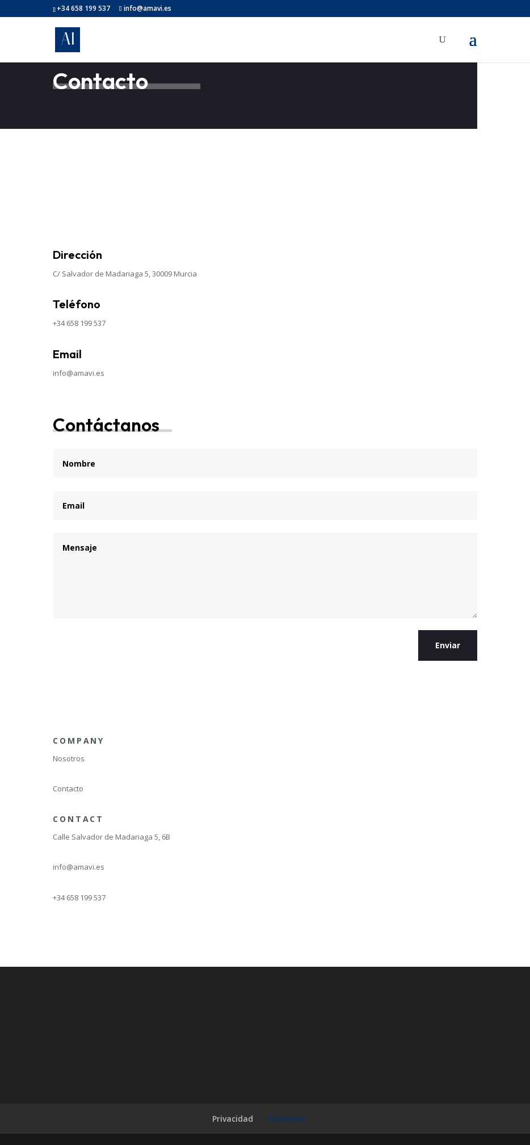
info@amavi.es (78, 373)
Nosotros (69, 758)
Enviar (447, 645)
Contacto (68, 788)
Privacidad (232, 1118)
